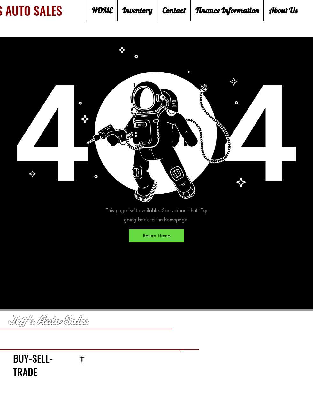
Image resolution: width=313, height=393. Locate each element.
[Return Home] (156, 235)
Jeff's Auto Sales (47, 320)
